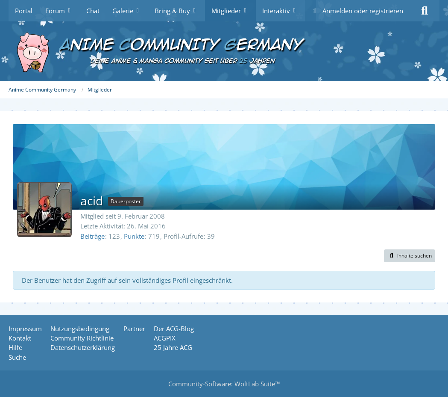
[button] (409, 255)
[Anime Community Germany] (224, 51)
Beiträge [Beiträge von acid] (92, 236)
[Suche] (424, 10)
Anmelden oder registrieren (362, 10)
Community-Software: (224, 383)
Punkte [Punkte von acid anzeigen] (134, 236)
